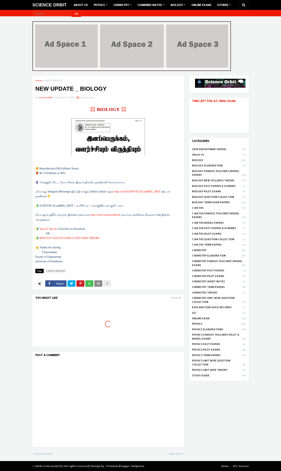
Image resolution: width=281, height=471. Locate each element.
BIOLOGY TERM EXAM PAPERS (219, 203)
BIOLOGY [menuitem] (177, 5)
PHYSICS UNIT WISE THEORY (219, 370)
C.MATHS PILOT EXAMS (219, 234)
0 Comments (87, 97)
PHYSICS (219, 324)
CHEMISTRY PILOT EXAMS (219, 276)
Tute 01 (44, 228)
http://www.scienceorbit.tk (105, 214)
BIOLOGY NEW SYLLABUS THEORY (219, 181)
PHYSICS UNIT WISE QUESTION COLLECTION (219, 363)
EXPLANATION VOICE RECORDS (219, 308)
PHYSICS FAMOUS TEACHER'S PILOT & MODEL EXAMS (219, 337)
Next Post (175, 453)
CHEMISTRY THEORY (219, 293)
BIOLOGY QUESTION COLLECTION (219, 197)
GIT (219, 313)
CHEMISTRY (219, 250)
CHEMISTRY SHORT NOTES (219, 282)
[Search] (52, 14)
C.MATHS (219, 208)
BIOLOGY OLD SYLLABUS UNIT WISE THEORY (70, 238)
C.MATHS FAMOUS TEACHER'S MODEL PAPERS (219, 215)
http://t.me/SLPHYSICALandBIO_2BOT (137, 191)
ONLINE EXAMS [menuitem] (201, 5)
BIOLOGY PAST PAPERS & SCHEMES (219, 186)
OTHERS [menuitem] (222, 5)
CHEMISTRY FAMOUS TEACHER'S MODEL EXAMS (219, 263)
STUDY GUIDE (219, 376)
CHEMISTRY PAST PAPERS (219, 271)
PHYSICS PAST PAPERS (219, 344)
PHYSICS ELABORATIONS (219, 330)
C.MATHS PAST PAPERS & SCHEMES (219, 228)
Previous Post (43, 453)
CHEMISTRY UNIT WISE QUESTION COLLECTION (219, 300)
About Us (219, 155)
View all (176, 297)
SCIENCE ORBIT (49, 4)
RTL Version (241, 466)
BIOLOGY (219, 160)
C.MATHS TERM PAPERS (219, 245)
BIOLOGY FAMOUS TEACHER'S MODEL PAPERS (219, 173)
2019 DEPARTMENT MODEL (219, 149)
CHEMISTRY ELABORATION (219, 256)
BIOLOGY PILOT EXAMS (219, 192)
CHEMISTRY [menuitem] (121, 5)
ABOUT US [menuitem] (80, 5)
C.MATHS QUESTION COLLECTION (219, 240)
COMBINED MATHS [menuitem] (149, 5)
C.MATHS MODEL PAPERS (219, 223)
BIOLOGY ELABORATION (219, 166)
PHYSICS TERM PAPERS (219, 355)
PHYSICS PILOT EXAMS (219, 350)
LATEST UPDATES (53, 80)
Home (38, 80)
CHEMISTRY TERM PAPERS (219, 287)
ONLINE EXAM (219, 319)
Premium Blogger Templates (125, 466)
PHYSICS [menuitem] (99, 5)
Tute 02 (52, 228)
